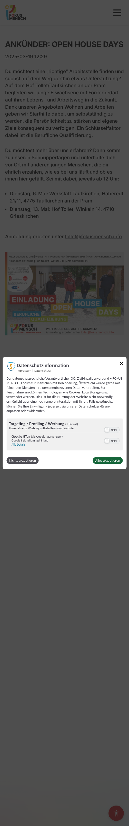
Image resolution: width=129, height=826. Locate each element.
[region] (64, 435)
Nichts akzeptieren (22, 460)
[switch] (111, 429)
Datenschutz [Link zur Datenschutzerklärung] (42, 370)
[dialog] (64, 413)
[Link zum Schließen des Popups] (121, 364)
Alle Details (18, 444)
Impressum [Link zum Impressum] (24, 370)
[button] (107, 430)
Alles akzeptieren (107, 460)
